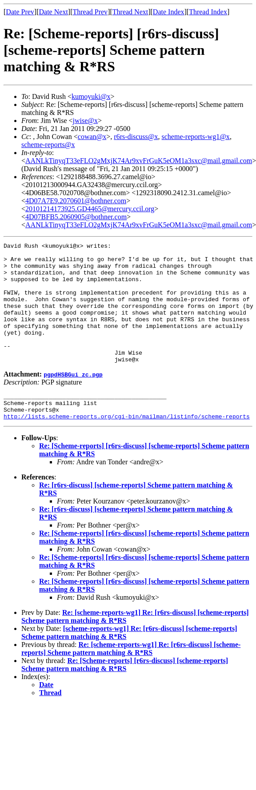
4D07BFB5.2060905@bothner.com (76, 217)
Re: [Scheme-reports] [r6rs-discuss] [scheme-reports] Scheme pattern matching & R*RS (124, 694)
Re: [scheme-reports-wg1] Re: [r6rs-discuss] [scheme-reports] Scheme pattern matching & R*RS (130, 678)
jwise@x (85, 120)
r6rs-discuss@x (136, 136)
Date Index (168, 12)
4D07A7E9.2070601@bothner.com (75, 201)
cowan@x (92, 136)
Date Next (53, 12)
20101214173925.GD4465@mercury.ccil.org (89, 209)
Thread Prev (90, 12)
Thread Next (130, 12)
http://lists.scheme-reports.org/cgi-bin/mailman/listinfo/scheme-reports (127, 446)
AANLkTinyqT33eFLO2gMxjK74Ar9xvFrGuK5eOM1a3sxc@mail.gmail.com (138, 160)
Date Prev (20, 12)
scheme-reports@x (48, 144)
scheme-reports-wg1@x (196, 136)
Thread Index (208, 12)
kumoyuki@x (91, 96)
